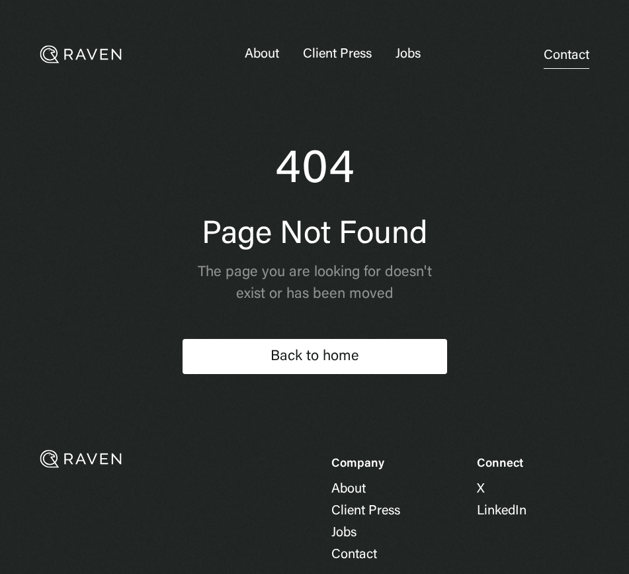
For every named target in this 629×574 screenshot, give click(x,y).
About (262, 54)
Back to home (315, 357)
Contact (566, 55)
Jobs (408, 54)
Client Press (337, 54)
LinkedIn (501, 511)
